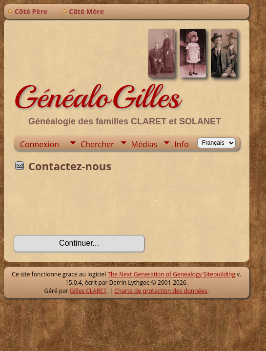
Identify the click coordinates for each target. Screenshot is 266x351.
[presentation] (88, 207)
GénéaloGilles (97, 97)
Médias (144, 144)
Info (181, 144)
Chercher (97, 144)
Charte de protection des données (160, 291)
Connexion (39, 144)
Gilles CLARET (88, 291)
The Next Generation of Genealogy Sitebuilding (171, 274)
